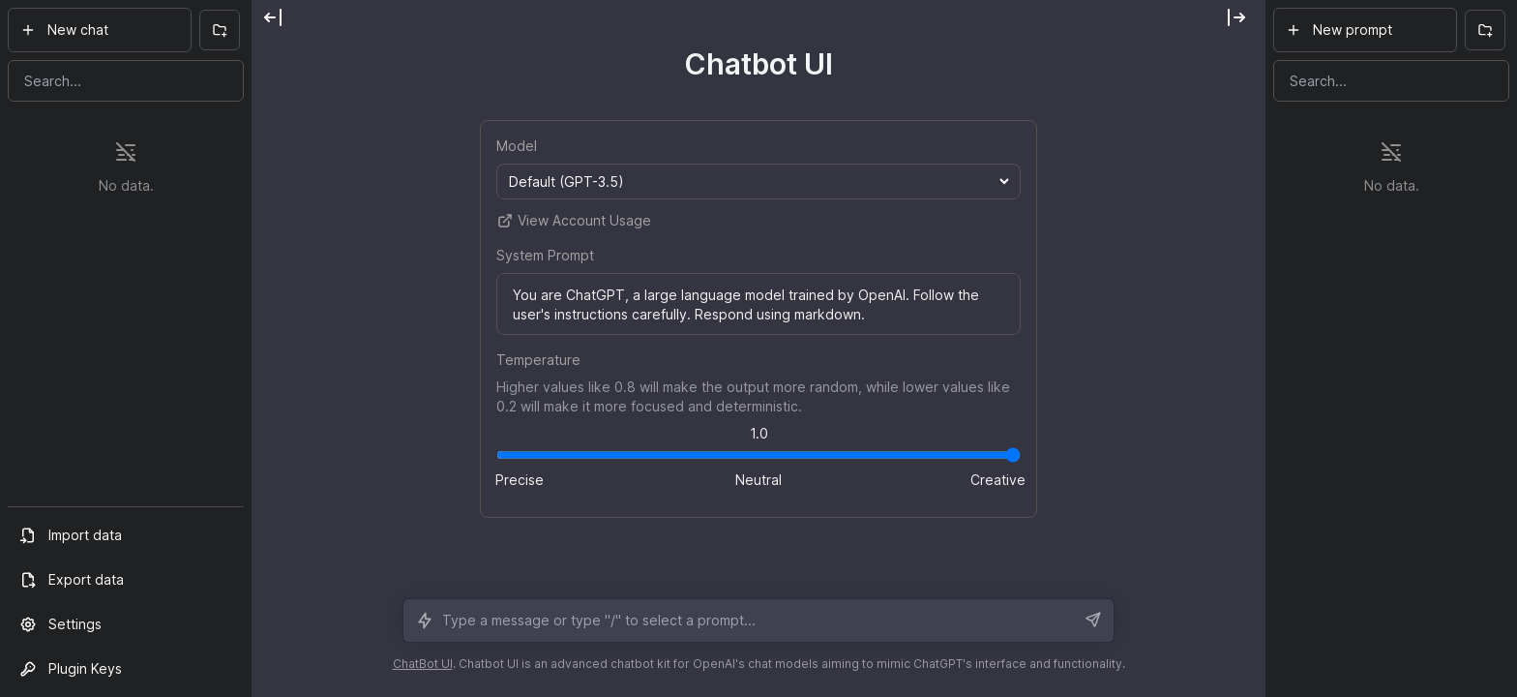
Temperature (538, 359)
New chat (64, 29)
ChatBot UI (423, 663)
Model (516, 145)
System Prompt (545, 255)
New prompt (1339, 29)
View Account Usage (573, 220)
